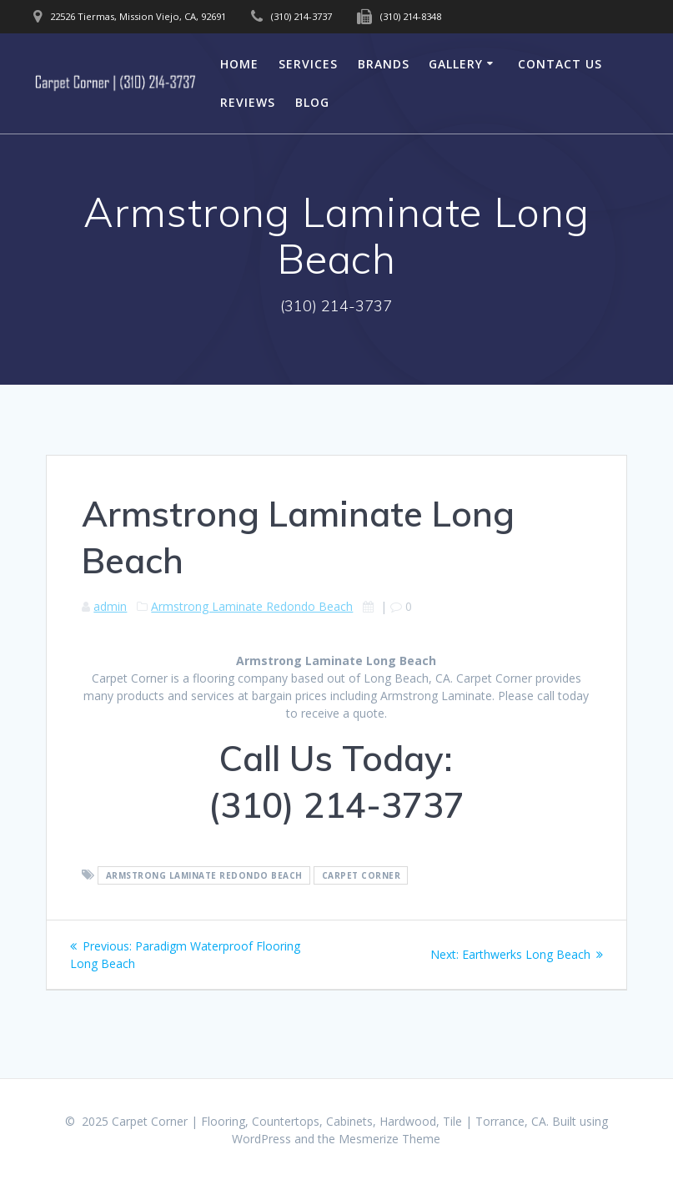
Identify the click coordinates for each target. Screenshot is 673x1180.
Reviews (247, 102)
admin (110, 606)
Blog (312, 102)
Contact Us (560, 64)
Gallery (456, 64)
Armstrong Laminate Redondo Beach (252, 606)
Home (239, 64)
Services (308, 64)
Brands (383, 64)
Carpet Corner (361, 875)
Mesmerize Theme (389, 1139)
